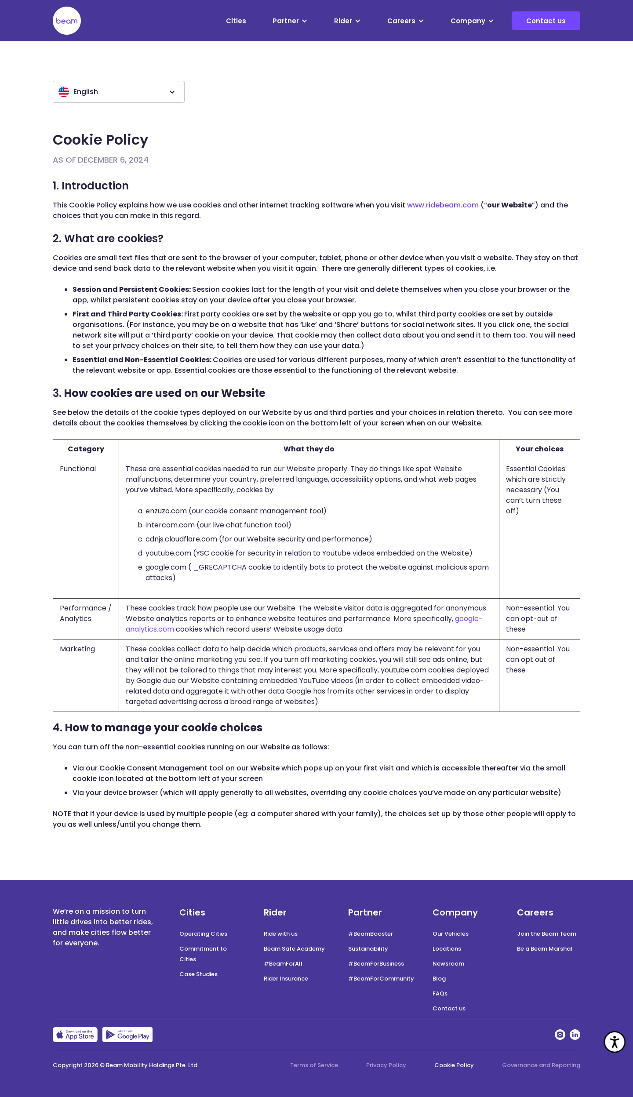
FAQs (440, 993)
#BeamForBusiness (376, 963)
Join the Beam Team (546, 934)
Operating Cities (203, 934)
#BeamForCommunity (381, 978)
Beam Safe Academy (294, 948)
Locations (447, 948)
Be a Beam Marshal (544, 948)
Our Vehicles (451, 934)
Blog (439, 978)
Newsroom (448, 963)
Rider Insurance (286, 978)
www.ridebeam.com (443, 205)
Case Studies (198, 974)
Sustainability (368, 948)
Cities (236, 20)
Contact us (546, 20)
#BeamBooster (370, 934)
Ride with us (281, 934)
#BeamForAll (283, 963)
